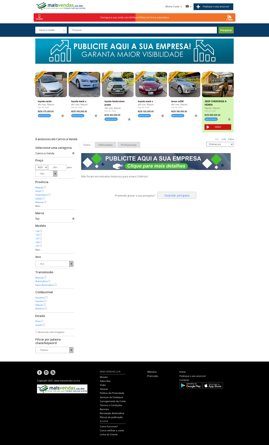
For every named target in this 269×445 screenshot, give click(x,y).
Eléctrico (39, 308)
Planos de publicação (111, 417)
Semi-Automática (44, 285)
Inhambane (41, 195)
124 (37, 231)
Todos (87, 145)
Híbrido (39, 305)
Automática (41, 281)
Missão (104, 377)
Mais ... (39, 206)
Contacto (184, 380)
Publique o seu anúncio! (192, 376)
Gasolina (40, 297)
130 (37, 242)
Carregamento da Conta (113, 401)
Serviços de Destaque (111, 397)
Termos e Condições (111, 405)
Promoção (152, 376)
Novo (38, 321)
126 (37, 235)
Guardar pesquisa (176, 195)
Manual (39, 277)
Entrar (182, 372)
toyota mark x (78, 101)
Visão (103, 385)
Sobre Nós (105, 381)
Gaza (38, 191)
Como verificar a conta (112, 430)
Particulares (106, 145)
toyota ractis (45, 101)
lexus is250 (177, 101)
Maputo (39, 187)
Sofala (38, 198)
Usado (38, 325)
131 (37, 246)
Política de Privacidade (112, 393)
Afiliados (152, 372)
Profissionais (129, 145)
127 (37, 238)
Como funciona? (109, 426)
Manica (39, 202)
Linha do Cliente (108, 434)
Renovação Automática (112, 413)
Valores (104, 389)
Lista (223, 139)
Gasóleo (39, 301)
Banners (104, 409)
